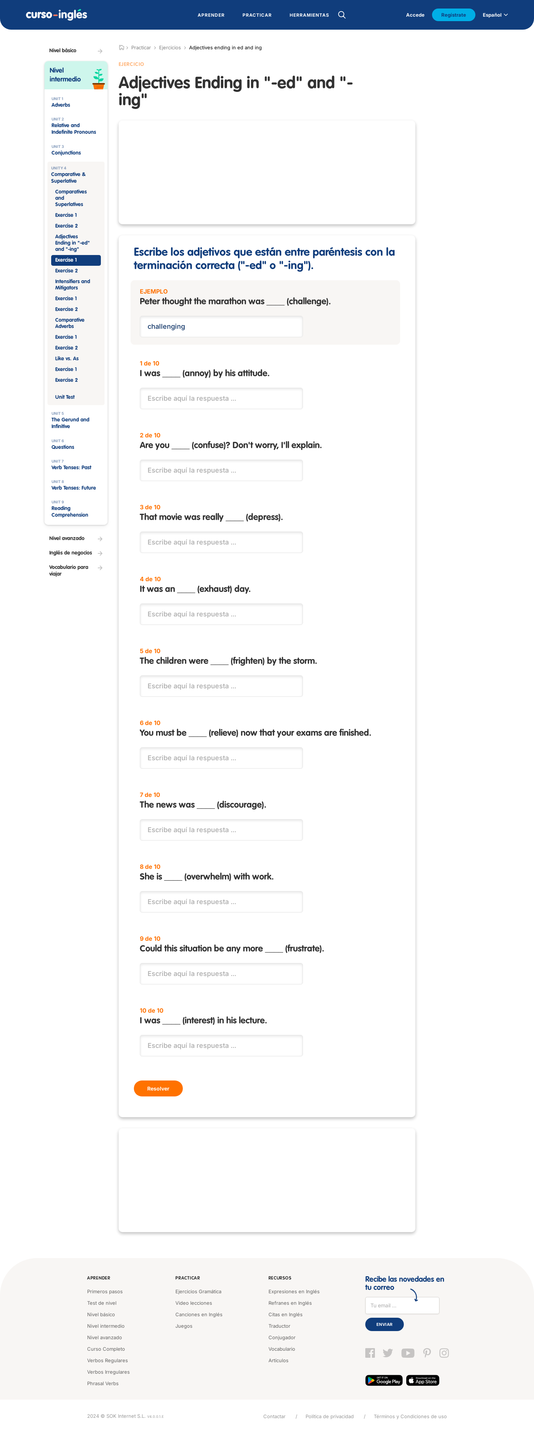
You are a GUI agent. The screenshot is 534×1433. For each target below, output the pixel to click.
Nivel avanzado (104, 1337)
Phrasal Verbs (103, 1383)
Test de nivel (101, 1303)
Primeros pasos (105, 1291)
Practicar (187, 1278)
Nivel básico (101, 1314)
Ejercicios (170, 47)
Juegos (183, 1326)
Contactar (274, 1416)
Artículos (278, 1360)
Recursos (279, 1278)
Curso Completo (106, 1349)
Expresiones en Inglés (294, 1291)
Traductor (279, 1326)
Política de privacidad (330, 1416)
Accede (415, 15)
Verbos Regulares (107, 1360)
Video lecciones (193, 1303)
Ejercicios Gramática (198, 1291)
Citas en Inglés (285, 1314)
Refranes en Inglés (290, 1303)
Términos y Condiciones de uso (410, 1416)
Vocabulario (281, 1349)
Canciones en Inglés (198, 1314)
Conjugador (282, 1337)
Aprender (99, 1278)
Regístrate (453, 15)
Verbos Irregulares (108, 1372)
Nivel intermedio (106, 1326)
